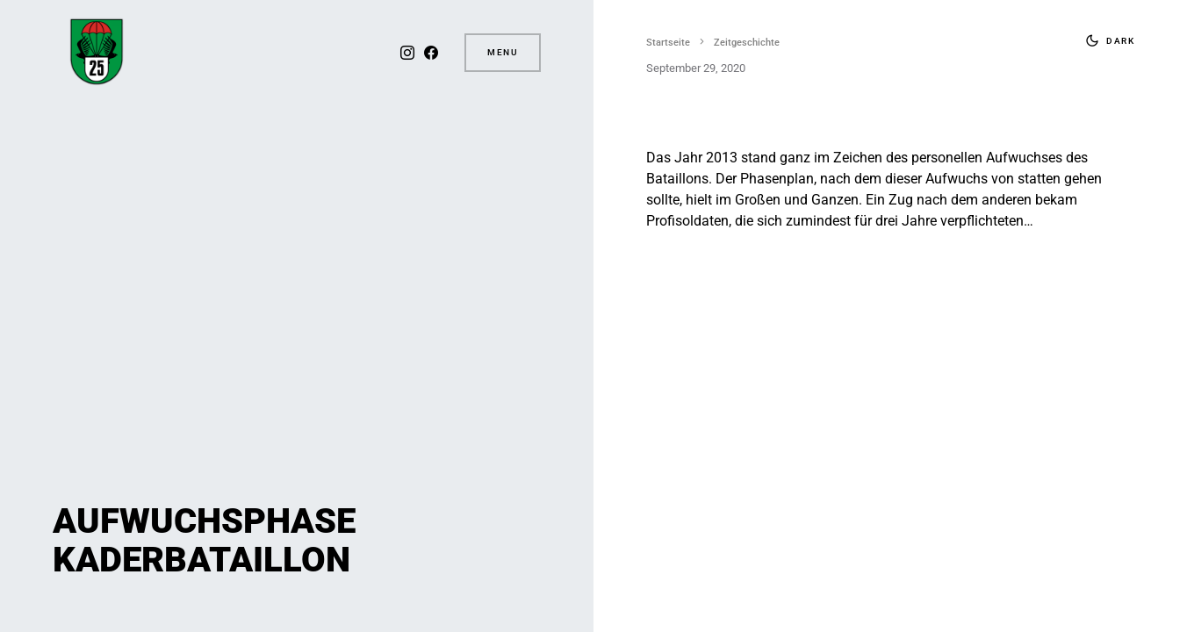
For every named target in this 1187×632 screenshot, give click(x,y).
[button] (1106, 40)
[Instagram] (406, 53)
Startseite (668, 42)
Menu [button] (502, 52)
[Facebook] (429, 53)
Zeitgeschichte (747, 42)
